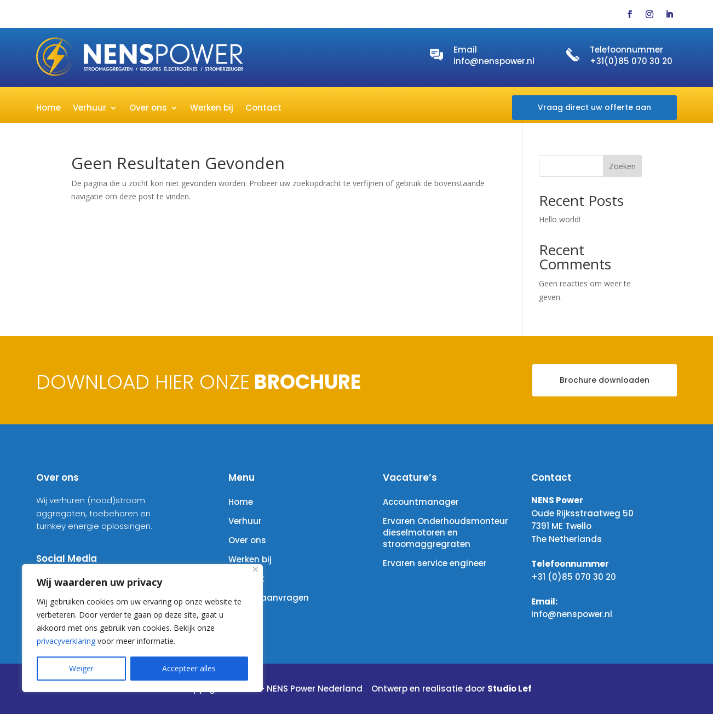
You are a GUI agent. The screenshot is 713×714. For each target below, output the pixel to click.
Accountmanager (421, 502)
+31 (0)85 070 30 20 (573, 577)
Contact (263, 108)
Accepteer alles (189, 668)
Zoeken (622, 166)
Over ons (148, 108)
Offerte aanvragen (268, 597)
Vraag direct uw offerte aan (594, 107)
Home (48, 108)
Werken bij (211, 108)
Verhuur (89, 108)
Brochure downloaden (604, 380)
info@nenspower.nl (493, 61)
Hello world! (559, 219)
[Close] (255, 569)
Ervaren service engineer (435, 563)
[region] (142, 628)
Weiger (81, 668)
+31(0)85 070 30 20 (631, 61)
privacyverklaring (66, 641)
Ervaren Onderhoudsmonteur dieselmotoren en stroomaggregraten (445, 532)
